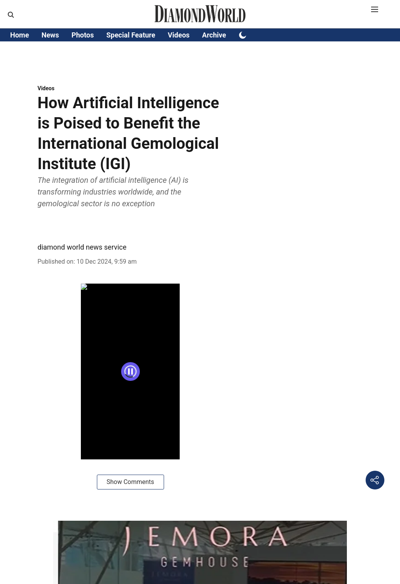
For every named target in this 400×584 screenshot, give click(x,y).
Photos (82, 35)
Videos (179, 35)
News (50, 35)
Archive (214, 35)
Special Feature (130, 35)
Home (19, 35)
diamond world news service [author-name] (82, 247)
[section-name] (46, 88)
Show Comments (130, 482)
